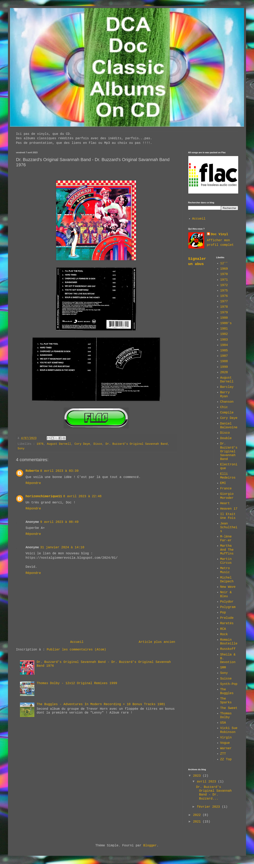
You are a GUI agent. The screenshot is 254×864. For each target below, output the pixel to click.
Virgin (226, 737)
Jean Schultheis (228, 527)
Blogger (150, 845)
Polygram (228, 607)
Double (226, 438)
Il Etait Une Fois (228, 516)
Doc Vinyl (219, 234)
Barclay (227, 387)
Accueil (76, 642)
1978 (224, 307)
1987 (224, 356)
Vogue (225, 743)
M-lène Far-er (226, 538)
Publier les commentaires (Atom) (76, 649)
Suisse (226, 679)
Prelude (227, 618)
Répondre (33, 483)
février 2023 (209, 807)
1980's (226, 323)
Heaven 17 (228, 509)
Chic (224, 407)
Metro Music (225, 570)
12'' (224, 263)
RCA (223, 629)
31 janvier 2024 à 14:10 (62, 547)
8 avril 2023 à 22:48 (82, 496)
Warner (226, 748)
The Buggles (227, 691)
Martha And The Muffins (227, 549)
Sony (21, 448)
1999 (224, 367)
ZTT (223, 754)
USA (223, 723)
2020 (224, 372)
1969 (224, 269)
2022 (198, 815)
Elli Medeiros (228, 476)
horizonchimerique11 (44, 496)
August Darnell (59, 444)
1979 (224, 312)
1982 (224, 334)
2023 (198, 776)
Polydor (227, 602)
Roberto (32, 471)
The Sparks (226, 700)
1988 (224, 361)
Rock (224, 634)
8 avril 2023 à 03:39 (59, 471)
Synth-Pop (228, 684)
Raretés (227, 623)
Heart (225, 503)
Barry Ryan (225, 394)
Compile (227, 412)
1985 (224, 350)
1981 (224, 329)
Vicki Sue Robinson (228, 730)
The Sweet (228, 708)
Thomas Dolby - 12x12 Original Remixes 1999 (77, 683)
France (226, 488)
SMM (223, 667)
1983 (224, 340)
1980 (224, 318)
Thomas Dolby (226, 715)
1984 (224, 345)
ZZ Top (226, 759)
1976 (40, 444)
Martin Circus (226, 561)
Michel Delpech (227, 579)
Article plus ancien (157, 642)
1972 (224, 285)
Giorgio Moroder (227, 496)
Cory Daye (82, 444)
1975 (224, 290)
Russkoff (228, 649)
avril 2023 (207, 781)
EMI (223, 483)
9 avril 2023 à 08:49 (59, 522)
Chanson (227, 402)
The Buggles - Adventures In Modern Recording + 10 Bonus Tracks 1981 (101, 704)
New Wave (228, 587)
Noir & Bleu (226, 594)
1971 (224, 280)
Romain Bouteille (228, 641)
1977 (224, 301)
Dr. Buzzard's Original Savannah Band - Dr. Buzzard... (214, 792)
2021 (198, 822)
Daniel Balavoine (228, 425)
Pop (223, 612)
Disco (97, 444)
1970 (224, 274)
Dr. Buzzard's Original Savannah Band (137, 444)
